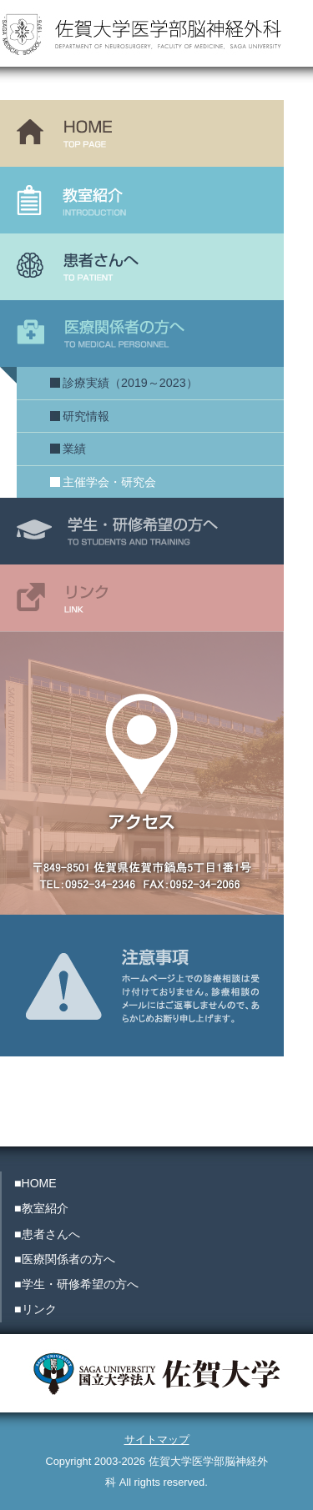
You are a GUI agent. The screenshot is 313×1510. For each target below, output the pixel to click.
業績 (74, 448)
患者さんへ (142, 266)
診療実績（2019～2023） (130, 382)
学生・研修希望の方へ (142, 531)
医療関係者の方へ (142, 333)
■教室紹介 (41, 1208)
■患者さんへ (47, 1234)
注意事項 (142, 948)
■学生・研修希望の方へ (76, 1284)
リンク (142, 597)
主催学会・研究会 (109, 482)
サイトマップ (156, 1439)
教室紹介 (142, 200)
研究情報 (86, 416)
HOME (142, 133)
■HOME (35, 1183)
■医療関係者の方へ (64, 1259)
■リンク (35, 1309)
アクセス (142, 773)
